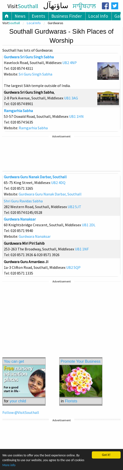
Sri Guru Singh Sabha (35, 74)
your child (18, 401)
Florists (71, 401)
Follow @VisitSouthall (20, 412)
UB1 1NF (82, 249)
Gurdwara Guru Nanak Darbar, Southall (35, 176)
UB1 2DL (88, 224)
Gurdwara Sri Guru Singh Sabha (29, 56)
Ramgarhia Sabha (18, 110)
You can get (14, 361)
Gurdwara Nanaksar (20, 219)
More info (8, 465)
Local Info (98, 16)
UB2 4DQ (58, 182)
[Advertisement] (61, 154)
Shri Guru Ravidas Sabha (23, 201)
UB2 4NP (69, 62)
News (20, 16)
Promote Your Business (80, 361)
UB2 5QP (73, 267)
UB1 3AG (71, 98)
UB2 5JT (74, 206)
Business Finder (66, 16)
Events (38, 16)
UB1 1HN (76, 116)
